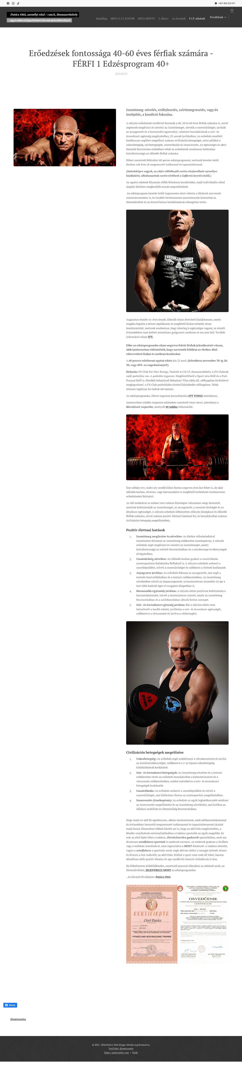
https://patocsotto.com (116, 1052)
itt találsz (172, 407)
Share (10, 1005)
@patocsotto (18, 1019)
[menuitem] (113, 17)
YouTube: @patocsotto (121, 1048)
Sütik (135, 1052)
